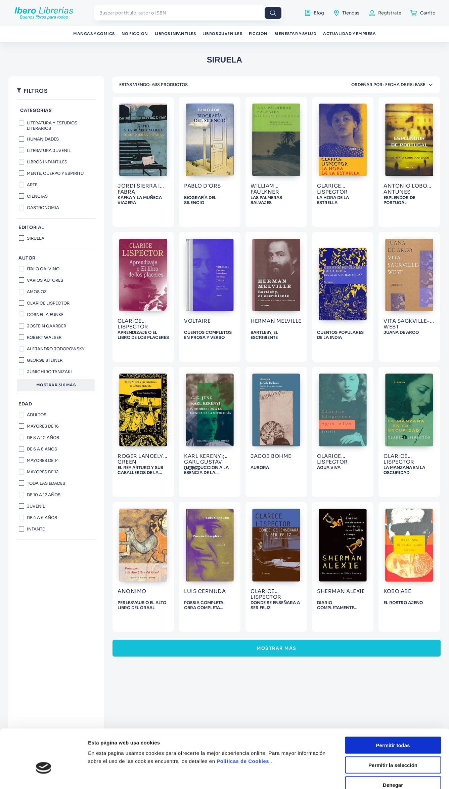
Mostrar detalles (363, 649)
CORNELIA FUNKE (45, 314)
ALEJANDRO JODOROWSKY (56, 348)
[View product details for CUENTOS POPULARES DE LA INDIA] (342, 297)
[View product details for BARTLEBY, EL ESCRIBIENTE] (276, 297)
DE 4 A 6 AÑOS (42, 517)
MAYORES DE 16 (43, 426)
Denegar (393, 619)
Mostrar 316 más (56, 385)
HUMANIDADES (43, 139)
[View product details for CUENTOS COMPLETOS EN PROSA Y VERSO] (209, 297)
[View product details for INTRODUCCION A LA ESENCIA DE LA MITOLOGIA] (209, 432)
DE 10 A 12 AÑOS (43, 494)
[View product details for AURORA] (276, 432)
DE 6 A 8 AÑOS (42, 448)
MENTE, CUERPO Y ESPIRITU (55, 173)
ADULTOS (36, 414)
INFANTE (36, 528)
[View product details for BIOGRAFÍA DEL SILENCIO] (209, 162)
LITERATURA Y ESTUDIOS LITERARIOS (52, 125)
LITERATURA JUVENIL (49, 150)
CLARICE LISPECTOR (48, 303)
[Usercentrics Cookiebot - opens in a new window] (43, 649)
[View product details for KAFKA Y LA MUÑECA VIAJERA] (143, 162)
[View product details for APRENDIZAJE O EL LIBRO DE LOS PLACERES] (143, 297)
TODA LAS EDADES (46, 483)
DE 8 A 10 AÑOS (43, 437)
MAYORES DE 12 (42, 471)
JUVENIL (36, 506)
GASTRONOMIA (43, 207)
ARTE (32, 184)
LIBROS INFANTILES (47, 161)
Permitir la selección (392, 599)
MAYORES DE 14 (43, 460)
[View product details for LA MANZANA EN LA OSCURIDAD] (409, 432)
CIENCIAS (37, 196)
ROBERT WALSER (44, 337)
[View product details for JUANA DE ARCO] (409, 297)
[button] (56, 111)
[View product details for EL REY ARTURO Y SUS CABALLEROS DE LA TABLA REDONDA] (143, 432)
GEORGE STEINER (44, 360)
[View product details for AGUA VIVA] (342, 432)
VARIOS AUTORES (45, 280)
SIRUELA (35, 238)
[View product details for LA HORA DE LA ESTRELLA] (342, 162)
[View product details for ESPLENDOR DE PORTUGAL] (409, 162)
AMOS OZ (37, 291)
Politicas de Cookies (243, 595)
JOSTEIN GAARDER (46, 325)
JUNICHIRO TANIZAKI (49, 371)
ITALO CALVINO (43, 268)
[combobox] (188, 13)
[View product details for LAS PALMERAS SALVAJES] (276, 162)
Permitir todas (393, 580)
